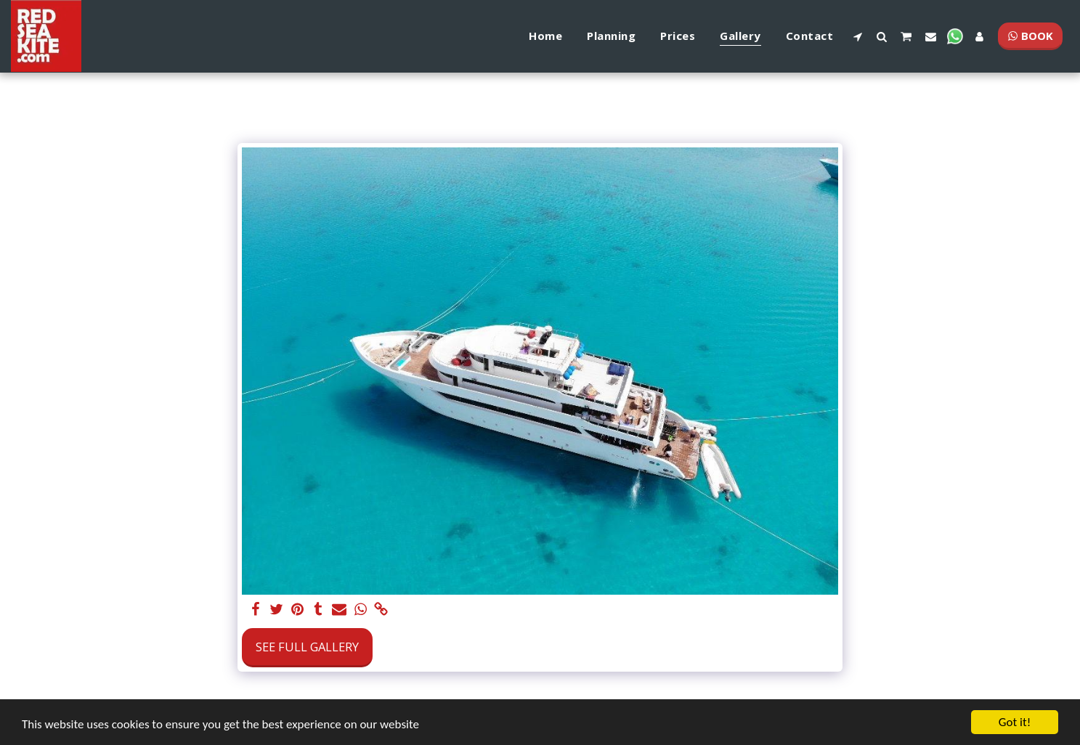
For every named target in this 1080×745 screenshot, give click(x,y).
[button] (857, 36)
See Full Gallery (307, 646)
